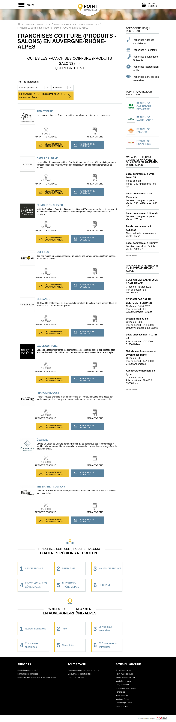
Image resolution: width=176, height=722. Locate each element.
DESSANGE (43, 299)
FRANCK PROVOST (48, 392)
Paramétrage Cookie (124, 703)
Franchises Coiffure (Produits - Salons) (76, 24)
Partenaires (120, 692)
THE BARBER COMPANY (51, 486)
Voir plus (132, 255)
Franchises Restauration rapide (146, 68)
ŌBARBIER (43, 440)
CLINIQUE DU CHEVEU (50, 205)
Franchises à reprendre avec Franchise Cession (37, 677)
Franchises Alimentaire (145, 50)
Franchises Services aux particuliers (146, 79)
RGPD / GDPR (122, 706)
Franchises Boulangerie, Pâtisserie (146, 58)
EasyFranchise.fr (122, 685)
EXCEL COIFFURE (47, 346)
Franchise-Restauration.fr (126, 688)
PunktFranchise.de (123, 670)
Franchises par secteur (37, 24)
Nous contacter (122, 696)
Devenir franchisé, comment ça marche (83, 670)
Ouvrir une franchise (76, 677)
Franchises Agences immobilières (143, 42)
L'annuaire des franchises (28, 674)
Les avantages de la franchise (80, 674)
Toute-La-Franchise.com (125, 677)
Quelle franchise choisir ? (28, 670)
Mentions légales (122, 699)
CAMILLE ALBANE (47, 158)
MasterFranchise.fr (123, 681)
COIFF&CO (43, 252)
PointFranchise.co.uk (124, 674)
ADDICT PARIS (45, 111)
